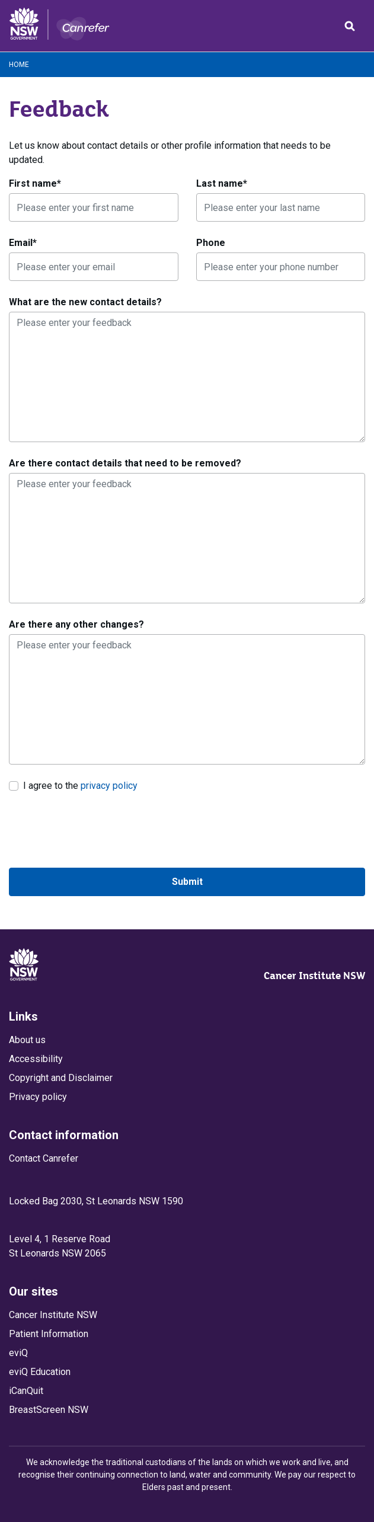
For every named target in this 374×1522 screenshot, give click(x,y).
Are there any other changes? (76, 624)
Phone (210, 242)
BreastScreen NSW (48, 1409)
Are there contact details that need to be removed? (125, 463)
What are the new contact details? (85, 302)
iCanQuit (26, 1390)
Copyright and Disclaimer (61, 1077)
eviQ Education (40, 1371)
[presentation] (99, 830)
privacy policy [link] (109, 785)
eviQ (18, 1352)
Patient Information (48, 1333)
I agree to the (80, 785)
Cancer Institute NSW (314, 975)
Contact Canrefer (43, 1158)
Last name (221, 183)
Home (19, 64)
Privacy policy (38, 1096)
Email (23, 242)
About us (27, 1039)
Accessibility (36, 1058)
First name (35, 183)
